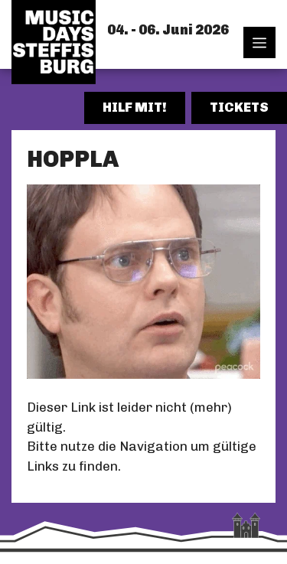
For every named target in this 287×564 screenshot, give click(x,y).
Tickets (239, 107)
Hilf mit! (135, 107)
